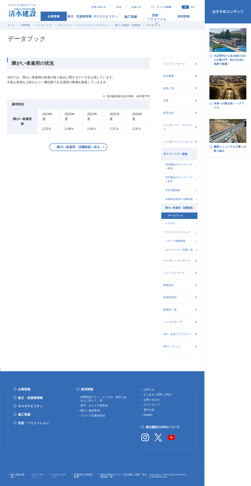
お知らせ (136, 7)
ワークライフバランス (177, 232)
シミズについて (44, 25)
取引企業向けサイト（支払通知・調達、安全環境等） (123, 475)
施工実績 (24, 414)
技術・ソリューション (33, 423)
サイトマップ (151, 404)
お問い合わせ (98, 7)
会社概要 (168, 75)
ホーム (11, 25)
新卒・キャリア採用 (92, 405)
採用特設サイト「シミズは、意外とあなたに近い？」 (103, 398)
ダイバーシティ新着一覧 (179, 249)
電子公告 (148, 409)
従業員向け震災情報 (83, 475)
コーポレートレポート (176, 260)
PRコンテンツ (171, 346)
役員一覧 (168, 88)
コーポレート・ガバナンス (178, 127)
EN (193, 7)
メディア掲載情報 (175, 240)
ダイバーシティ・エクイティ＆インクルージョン (83, 25)
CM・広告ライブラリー (177, 334)
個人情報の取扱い (18, 475)
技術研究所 (170, 297)
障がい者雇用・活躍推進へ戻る (78, 147)
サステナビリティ (30, 406)
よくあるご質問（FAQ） (158, 394)
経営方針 (168, 112)
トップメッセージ (174, 63)
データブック (175, 215)
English (147, 414)
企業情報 (25, 25)
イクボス (170, 223)
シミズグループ (172, 321)
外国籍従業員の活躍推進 (179, 199)
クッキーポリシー (59, 475)
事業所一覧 (170, 309)
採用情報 (87, 389)
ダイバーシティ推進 (175, 153)
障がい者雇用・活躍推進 (128, 25)
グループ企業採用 (91, 415)
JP (185, 7)
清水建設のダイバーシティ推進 (179, 166)
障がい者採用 (88, 410)
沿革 (166, 100)
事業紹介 (168, 285)
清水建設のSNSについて (162, 427)
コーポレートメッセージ (178, 141)
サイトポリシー (38, 475)
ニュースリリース (174, 272)
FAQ (118, 7)
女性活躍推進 (172, 190)
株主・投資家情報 (30, 397)
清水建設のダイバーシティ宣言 (179, 179)
